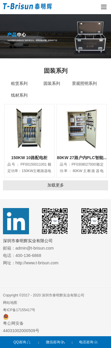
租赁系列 (19, 83)
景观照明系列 (84, 83)
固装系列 (52, 83)
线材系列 (19, 95)
